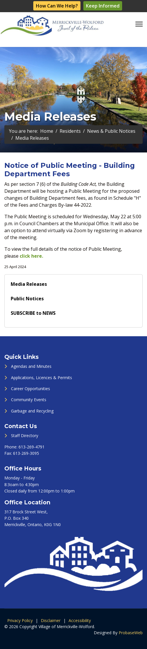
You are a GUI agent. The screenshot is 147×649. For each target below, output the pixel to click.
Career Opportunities (30, 388)
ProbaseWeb (131, 632)
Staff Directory (24, 435)
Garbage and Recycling (32, 411)
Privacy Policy (20, 620)
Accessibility (80, 620)
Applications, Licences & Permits (41, 377)
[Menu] (139, 24)
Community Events (28, 399)
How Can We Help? (57, 6)
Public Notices (27, 298)
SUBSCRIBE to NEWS (33, 313)
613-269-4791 (32, 447)
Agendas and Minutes (31, 366)
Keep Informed (103, 6)
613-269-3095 (26, 453)
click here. (31, 256)
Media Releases (29, 284)
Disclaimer (50, 620)
